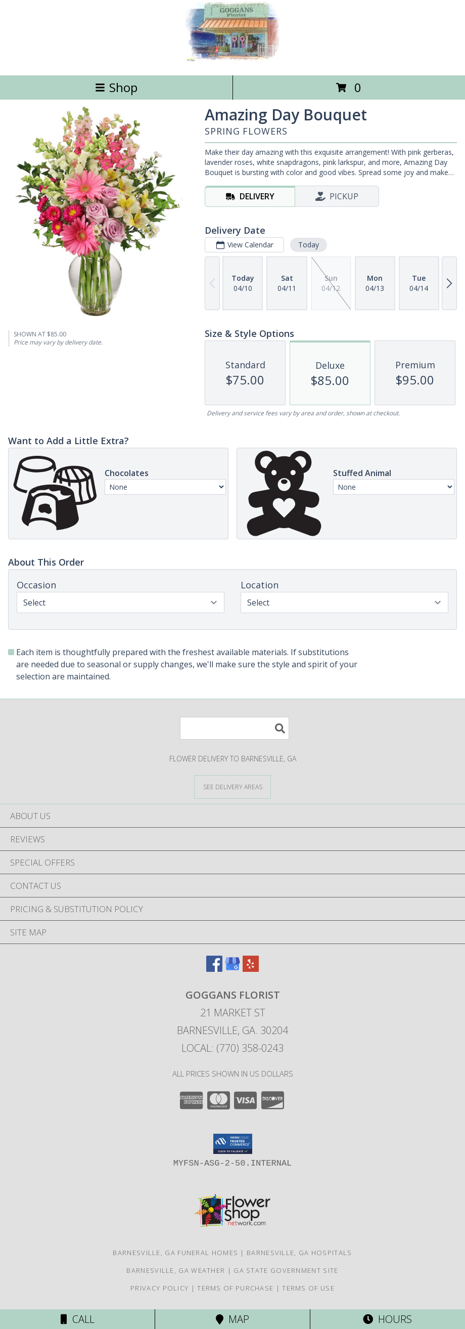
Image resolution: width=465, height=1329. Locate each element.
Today (308, 244)
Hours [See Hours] (387, 1319)
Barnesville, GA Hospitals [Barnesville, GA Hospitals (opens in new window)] (299, 1252)
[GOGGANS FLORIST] (232, 60)
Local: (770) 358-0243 (232, 1048)
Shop (116, 87)
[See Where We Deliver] (232, 786)
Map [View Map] (232, 1319)
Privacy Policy (159, 1288)
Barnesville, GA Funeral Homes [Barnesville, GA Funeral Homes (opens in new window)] (175, 1252)
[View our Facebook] (214, 968)
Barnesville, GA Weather (175, 1270)
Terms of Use (308, 1288)
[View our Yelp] (251, 968)
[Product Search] (234, 728)
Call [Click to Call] (78, 1319)
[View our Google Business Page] (232, 968)
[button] (232, 1144)
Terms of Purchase (235, 1288)
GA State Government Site (286, 1270)
